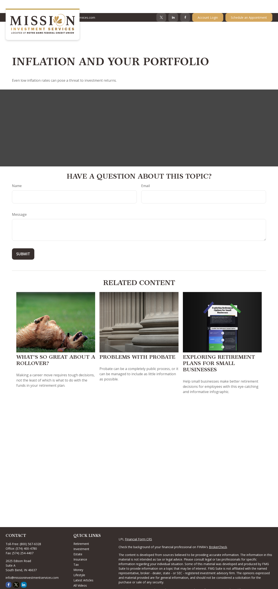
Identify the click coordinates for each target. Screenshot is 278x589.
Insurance (80, 546)
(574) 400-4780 (26, 535)
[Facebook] (185, 4)
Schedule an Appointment (249, 4)
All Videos (80, 572)
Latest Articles (83, 567)
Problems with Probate (137, 344)
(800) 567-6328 (30, 531)
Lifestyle (79, 562)
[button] (136, 16)
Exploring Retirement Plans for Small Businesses (219, 351)
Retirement (81, 531)
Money (78, 557)
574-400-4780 (18, 4)
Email (145, 172)
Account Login (208, 4)
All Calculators (83, 578)
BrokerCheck (218, 534)
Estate (77, 541)
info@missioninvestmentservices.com (32, 564)
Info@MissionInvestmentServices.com (65, 4)
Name (17, 172)
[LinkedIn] (173, 4)
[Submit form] (23, 241)
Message (19, 201)
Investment (81, 536)
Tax (76, 551)
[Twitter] (161, 4)
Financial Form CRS (138, 526)
